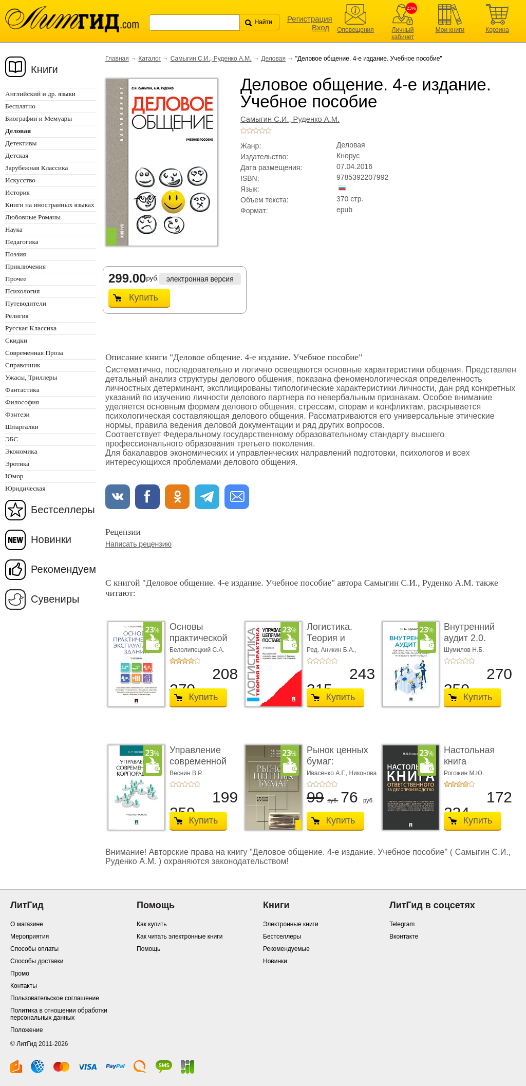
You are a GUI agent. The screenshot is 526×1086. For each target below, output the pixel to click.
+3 (256, 130)
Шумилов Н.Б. (464, 649)
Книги (44, 69)
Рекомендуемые (286, 948)
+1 (243, 130)
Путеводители (25, 303)
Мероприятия (29, 936)
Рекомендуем (63, 569)
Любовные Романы (33, 217)
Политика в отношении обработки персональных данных (58, 1014)
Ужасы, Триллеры (31, 377)
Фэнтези (17, 414)
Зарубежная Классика (36, 168)
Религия (17, 316)
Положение (26, 1030)
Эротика (17, 463)
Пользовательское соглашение (54, 998)
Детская (16, 155)
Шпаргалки (22, 426)
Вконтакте (403, 936)
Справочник (23, 365)
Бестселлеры (63, 509)
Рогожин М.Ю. (464, 773)
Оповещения (355, 29)
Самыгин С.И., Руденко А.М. (211, 58)
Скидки (16, 340)
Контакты (23, 985)
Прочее (15, 279)
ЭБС (11, 439)
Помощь (148, 948)
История (17, 192)
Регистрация (309, 18)
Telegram (402, 924)
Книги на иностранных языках (50, 205)
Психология (22, 291)
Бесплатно (20, 106)
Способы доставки (37, 961)
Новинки (51, 539)
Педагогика (22, 242)
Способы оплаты (34, 948)
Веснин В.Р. (186, 773)
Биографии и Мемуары (38, 118)
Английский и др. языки (40, 94)
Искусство (20, 180)
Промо (19, 973)
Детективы (20, 143)
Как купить (152, 924)
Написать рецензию (138, 544)
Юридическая (25, 488)
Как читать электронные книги (179, 936)
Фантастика (22, 390)
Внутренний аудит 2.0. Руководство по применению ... (477, 643)
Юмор (14, 476)
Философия (22, 402)
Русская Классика (31, 328)
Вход (320, 27)
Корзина (497, 29)
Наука (14, 229)
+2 (250, 130)
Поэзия (15, 254)
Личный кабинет (402, 33)
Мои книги (450, 29)
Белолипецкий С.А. (197, 649)
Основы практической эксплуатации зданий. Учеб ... (203, 643)
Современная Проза (34, 353)
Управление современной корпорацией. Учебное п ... (199, 767)
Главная (117, 58)
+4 (262, 130)
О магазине (26, 924)
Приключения (25, 266)
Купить (143, 297)
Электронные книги (290, 924)
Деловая (273, 58)
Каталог (149, 58)
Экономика (21, 451)
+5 (268, 130)
